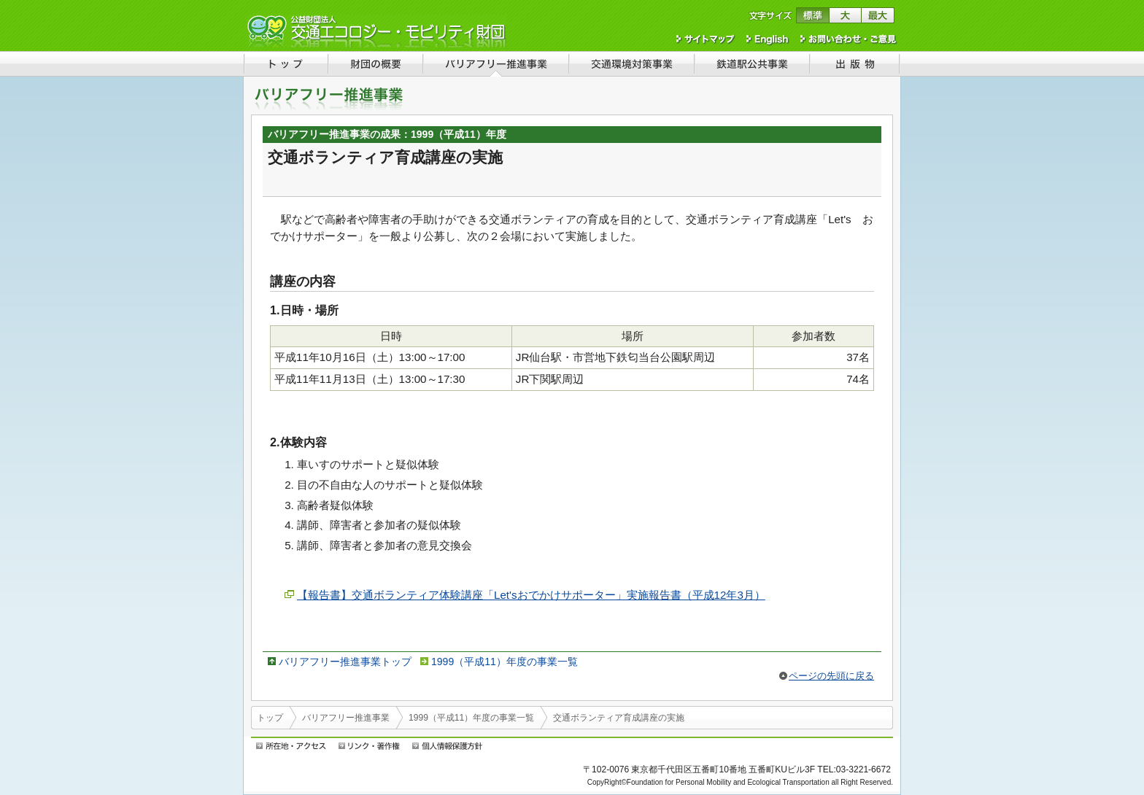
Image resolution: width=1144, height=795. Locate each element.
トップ (270, 718)
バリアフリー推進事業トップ (345, 661)
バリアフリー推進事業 (346, 718)
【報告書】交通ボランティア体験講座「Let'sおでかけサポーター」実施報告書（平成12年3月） (531, 595)
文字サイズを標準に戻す (812, 15)
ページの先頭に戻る (831, 675)
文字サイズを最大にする (878, 15)
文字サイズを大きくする (845, 15)
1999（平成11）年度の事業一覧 (504, 661)
